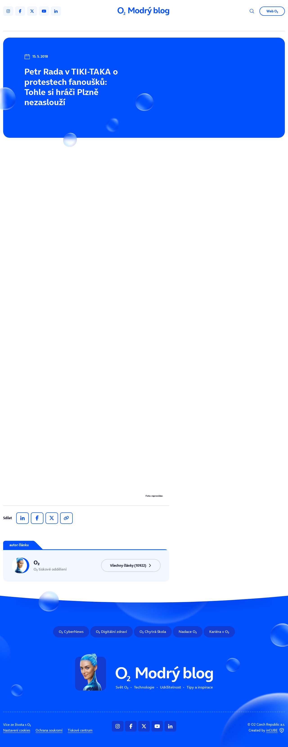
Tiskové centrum (80, 730)
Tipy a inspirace (187, 24)
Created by (267, 730)
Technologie (121, 24)
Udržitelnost (152, 24)
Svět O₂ (94, 24)
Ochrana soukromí (49, 730)
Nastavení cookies (16, 730)
